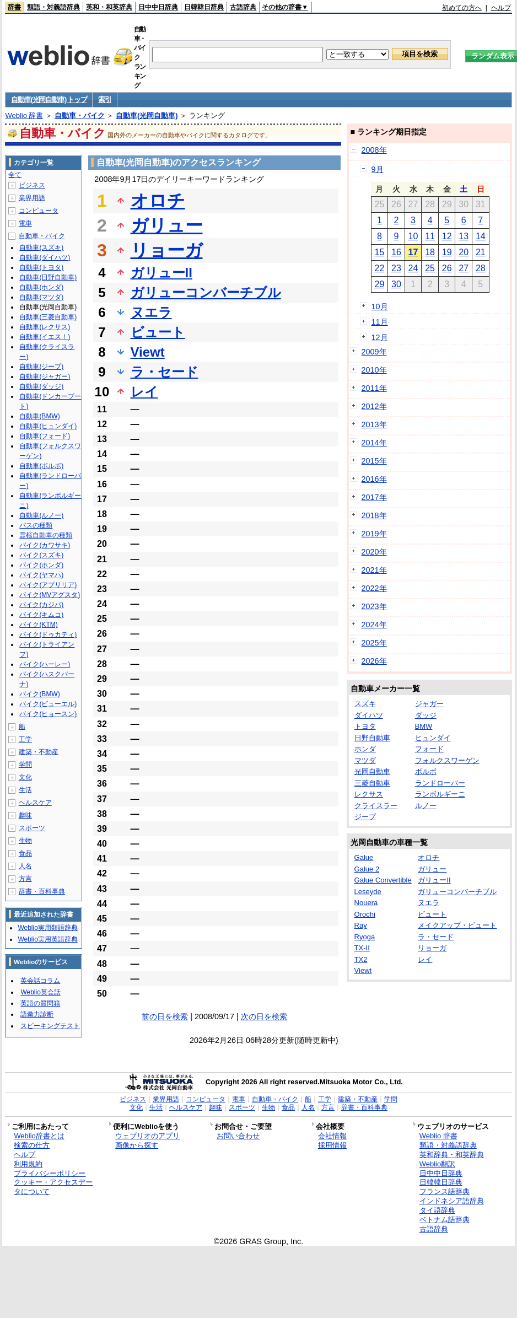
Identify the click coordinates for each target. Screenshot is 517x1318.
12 (447, 236)
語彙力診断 (36, 1014)
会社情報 (332, 1136)
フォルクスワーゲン (447, 760)
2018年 (374, 515)
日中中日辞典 (158, 7)
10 (413, 236)
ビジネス (32, 185)
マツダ (365, 760)
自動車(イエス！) (44, 337)
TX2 (361, 959)
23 (396, 268)
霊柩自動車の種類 (45, 535)
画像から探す (136, 1145)
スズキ (365, 704)
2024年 (374, 624)
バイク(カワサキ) (44, 545)
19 (447, 252)
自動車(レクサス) (44, 327)
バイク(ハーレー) (44, 664)
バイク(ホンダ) (41, 565)
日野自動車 (372, 738)
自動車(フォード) (44, 436)
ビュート (158, 332)
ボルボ (426, 771)
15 (379, 252)
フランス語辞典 (444, 1191)
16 (396, 252)
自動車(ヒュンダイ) (48, 426)
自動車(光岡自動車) (147, 115)
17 (413, 252)
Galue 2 (367, 869)
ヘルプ (501, 8)
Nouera (366, 903)
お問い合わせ (238, 1136)
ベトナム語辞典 (444, 1219)
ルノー (426, 805)
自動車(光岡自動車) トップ (49, 99)
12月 (379, 337)
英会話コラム (40, 981)
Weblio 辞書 (24, 115)
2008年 (374, 150)
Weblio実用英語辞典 (47, 939)
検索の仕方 (32, 1145)
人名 (25, 866)
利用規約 (28, 1164)
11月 (379, 322)
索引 (104, 99)
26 (447, 268)
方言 (25, 879)
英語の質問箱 (40, 1003)
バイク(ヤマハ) (41, 575)
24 (413, 268)
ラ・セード (164, 371)
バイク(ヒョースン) (48, 714)
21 (481, 252)
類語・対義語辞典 (53, 7)
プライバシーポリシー (49, 1173)
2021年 (374, 570)
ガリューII (161, 272)
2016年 (374, 479)
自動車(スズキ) (41, 247)
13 (463, 236)
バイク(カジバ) (41, 605)
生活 (25, 790)
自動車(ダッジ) (41, 386)
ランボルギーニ (440, 794)
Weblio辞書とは (39, 1136)
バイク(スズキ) (41, 555)
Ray (360, 925)
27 (463, 268)
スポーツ (32, 828)
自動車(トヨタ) (41, 267)
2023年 (374, 606)
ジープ (365, 817)
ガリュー (167, 225)
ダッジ (426, 715)
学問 (25, 764)
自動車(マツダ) (41, 297)
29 (379, 284)
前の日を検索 (165, 1016)
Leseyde (367, 891)
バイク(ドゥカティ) (48, 634)
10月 (379, 306)
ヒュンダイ (433, 738)
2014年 (374, 442)
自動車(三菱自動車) (48, 317)
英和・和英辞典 (109, 7)
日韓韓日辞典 (204, 7)
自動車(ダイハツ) (44, 257)
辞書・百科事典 (42, 891)
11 (430, 236)
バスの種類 (35, 525)
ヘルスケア (35, 802)
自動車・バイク (80, 115)
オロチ (158, 201)
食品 (25, 853)
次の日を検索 (264, 1016)
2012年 (374, 406)
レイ (144, 391)
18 (430, 252)
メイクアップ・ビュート (457, 925)
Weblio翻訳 (437, 1164)
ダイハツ (368, 715)
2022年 (374, 588)
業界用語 (32, 198)
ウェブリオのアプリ (147, 1136)
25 (430, 268)
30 (396, 284)
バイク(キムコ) (41, 614)
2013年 (374, 424)
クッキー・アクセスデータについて (53, 1187)
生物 (25, 840)
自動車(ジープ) (41, 366)
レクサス (368, 794)
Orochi (364, 914)
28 (481, 268)
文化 (25, 777)
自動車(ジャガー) (44, 376)
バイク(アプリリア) (48, 585)
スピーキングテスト (50, 1026)
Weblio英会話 (40, 992)
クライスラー (375, 805)
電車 (25, 223)
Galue (364, 857)
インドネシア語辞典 (451, 1201)
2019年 (374, 533)
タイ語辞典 (437, 1210)
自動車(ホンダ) (41, 287)
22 (379, 268)
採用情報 (332, 1145)
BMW (424, 726)
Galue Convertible (383, 880)
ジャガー (429, 704)
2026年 (374, 661)
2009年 (374, 351)
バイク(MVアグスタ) (49, 595)
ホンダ (365, 749)
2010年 (374, 369)
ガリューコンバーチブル (206, 292)
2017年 (374, 497)
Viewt (148, 352)
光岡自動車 (372, 771)
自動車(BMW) (39, 416)
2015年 (374, 460)
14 (481, 236)
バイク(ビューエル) (48, 704)
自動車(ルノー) (41, 515)
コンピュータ (38, 210)
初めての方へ (462, 8)
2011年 (374, 388)
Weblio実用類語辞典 (47, 928)
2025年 (374, 642)
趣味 (25, 815)
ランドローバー (440, 783)
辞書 (14, 7)
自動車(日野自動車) (48, 277)
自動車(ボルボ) (41, 466)
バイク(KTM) (38, 624)
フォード (429, 749)
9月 (377, 169)
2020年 (374, 551)
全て (14, 174)
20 (463, 252)
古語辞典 (243, 7)
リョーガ (167, 250)
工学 (25, 739)
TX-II (362, 948)
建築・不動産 (38, 752)
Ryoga (364, 937)
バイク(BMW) (39, 694)
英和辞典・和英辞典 (451, 1154)
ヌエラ (151, 312)
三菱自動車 (372, 783)
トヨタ (365, 726)
